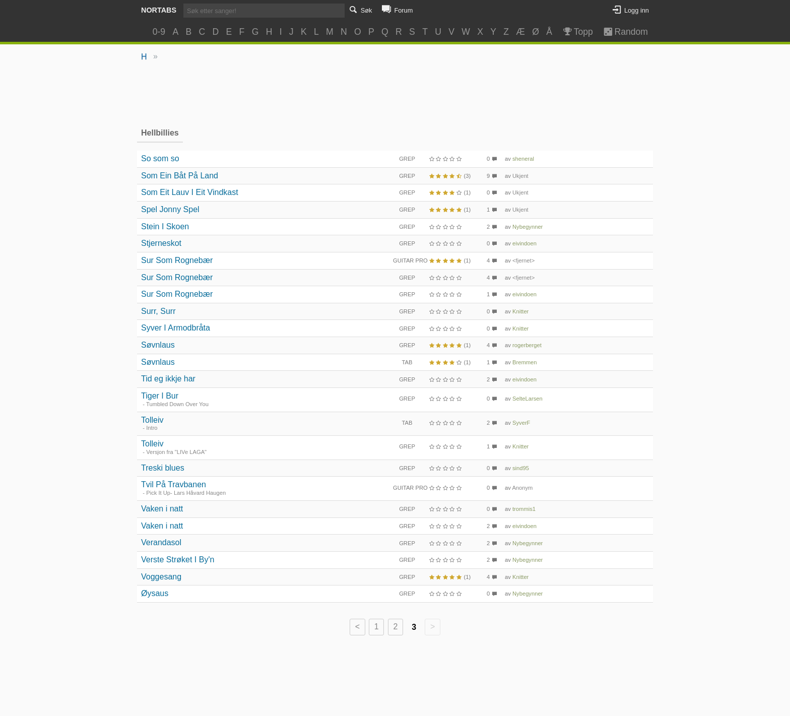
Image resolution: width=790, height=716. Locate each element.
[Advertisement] (395, 93)
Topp (577, 32)
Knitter (520, 311)
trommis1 (524, 509)
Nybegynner (527, 227)
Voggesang (161, 576)
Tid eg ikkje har (168, 378)
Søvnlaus (158, 345)
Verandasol (161, 542)
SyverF (521, 423)
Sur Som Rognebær (177, 260)
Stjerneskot (161, 243)
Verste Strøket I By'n (177, 559)
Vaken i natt (162, 508)
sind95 (520, 468)
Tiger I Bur (159, 396)
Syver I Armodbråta (175, 327)
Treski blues (162, 468)
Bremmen (524, 362)
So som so (160, 158)
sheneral (523, 159)
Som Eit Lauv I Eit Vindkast (189, 192)
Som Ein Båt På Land (179, 175)
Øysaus (154, 593)
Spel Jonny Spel (170, 209)
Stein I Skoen (165, 226)
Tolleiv (152, 420)
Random (621, 32)
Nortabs (158, 10)
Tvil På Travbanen (173, 484)
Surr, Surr (158, 311)
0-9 (159, 32)
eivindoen (524, 243)
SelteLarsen (527, 399)
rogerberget (527, 345)
